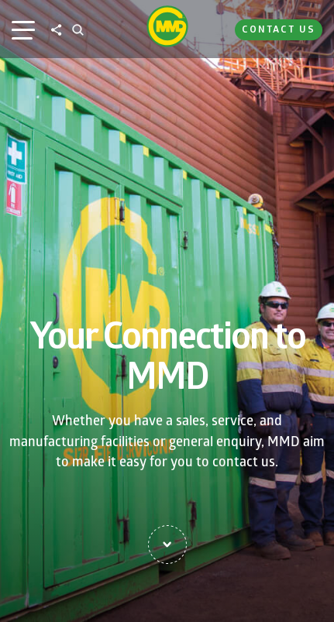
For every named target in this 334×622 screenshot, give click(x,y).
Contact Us (278, 29)
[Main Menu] (23, 30)
